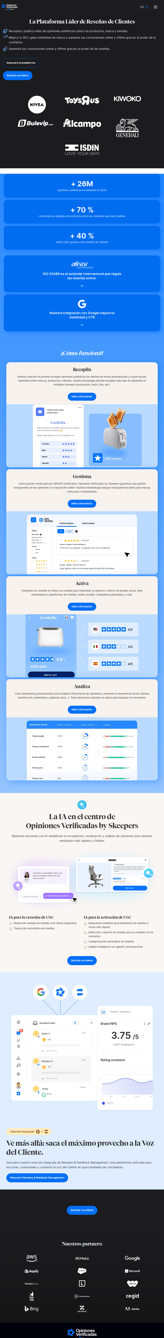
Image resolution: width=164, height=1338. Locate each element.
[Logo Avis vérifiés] (9, 7)
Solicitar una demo (82, 1210)
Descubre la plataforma (21, 63)
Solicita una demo (18, 75)
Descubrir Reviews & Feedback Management (37, 1178)
